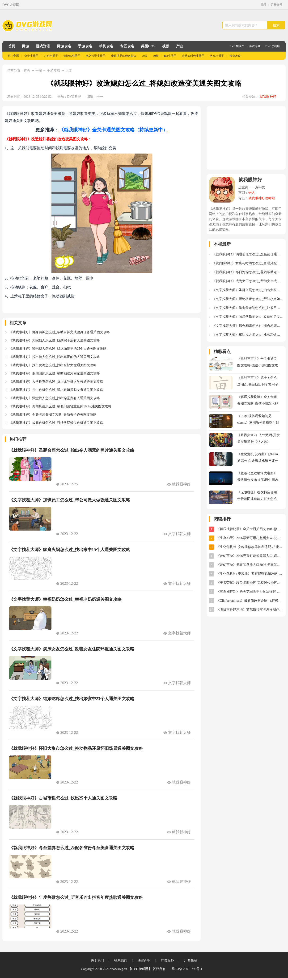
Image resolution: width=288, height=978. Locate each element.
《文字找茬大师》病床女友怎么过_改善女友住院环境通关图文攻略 (71, 649)
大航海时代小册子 (193, 55)
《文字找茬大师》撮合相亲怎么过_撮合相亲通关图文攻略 (247, 326)
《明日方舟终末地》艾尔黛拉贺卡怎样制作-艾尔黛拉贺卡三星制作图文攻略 (249, 609)
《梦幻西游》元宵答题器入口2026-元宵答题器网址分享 (249, 565)
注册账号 (276, 4)
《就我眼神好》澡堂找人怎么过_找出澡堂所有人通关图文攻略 (54, 398)
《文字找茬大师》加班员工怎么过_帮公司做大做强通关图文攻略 (69, 500)
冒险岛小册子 (71, 55)
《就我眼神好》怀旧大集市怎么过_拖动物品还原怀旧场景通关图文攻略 (76, 748)
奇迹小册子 (31, 55)
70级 (145, 55)
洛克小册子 (217, 55)
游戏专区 (254, 46)
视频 (165, 46)
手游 (39, 70)
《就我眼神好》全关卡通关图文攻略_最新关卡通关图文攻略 (53, 414)
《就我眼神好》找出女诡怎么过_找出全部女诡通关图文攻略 (53, 365)
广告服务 (167, 960)
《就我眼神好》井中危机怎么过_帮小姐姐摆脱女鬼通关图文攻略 (56, 390)
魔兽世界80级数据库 (123, 55)
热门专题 (13, 55)
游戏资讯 (43, 46)
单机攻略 (106, 46)
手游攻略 (85, 46)
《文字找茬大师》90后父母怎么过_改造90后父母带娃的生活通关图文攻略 (247, 317)
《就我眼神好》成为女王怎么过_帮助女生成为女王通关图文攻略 (247, 281)
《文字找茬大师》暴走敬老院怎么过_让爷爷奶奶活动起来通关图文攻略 (247, 308)
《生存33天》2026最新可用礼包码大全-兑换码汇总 (249, 538)
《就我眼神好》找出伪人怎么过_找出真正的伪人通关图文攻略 (54, 357)
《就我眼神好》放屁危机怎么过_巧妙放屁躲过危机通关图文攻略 (56, 423)
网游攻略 (64, 46)
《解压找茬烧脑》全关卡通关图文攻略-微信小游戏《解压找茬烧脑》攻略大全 (249, 529)
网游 (25, 46)
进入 (251, 193)
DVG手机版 (272, 46)
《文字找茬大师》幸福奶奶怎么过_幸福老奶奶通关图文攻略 (65, 599)
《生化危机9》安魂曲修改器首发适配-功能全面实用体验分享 (249, 547)
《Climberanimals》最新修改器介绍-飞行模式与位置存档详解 (249, 600)
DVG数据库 (236, 46)
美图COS (148, 46)
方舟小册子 (51, 55)
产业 (179, 46)
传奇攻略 (235, 55)
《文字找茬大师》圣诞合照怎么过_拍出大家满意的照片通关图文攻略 (247, 290)
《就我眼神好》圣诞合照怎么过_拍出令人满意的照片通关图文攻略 (71, 450)
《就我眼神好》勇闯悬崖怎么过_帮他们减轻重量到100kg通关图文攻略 (60, 406)
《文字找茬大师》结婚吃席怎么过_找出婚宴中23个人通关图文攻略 (71, 698)
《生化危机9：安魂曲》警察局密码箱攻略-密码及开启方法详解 (249, 574)
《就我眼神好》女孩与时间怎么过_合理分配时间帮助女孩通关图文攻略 (247, 263)
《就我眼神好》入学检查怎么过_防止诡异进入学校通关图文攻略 (56, 381)
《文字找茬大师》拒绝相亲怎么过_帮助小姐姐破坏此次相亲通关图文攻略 (247, 299)
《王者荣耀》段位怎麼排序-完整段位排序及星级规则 (249, 582)
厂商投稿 (190, 960)
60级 (156, 55)
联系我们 (120, 960)
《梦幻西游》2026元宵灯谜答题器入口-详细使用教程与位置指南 (249, 556)
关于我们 (97, 960)
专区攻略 (127, 46)
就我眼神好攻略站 (261, 198)
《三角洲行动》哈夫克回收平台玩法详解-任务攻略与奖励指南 (249, 591)
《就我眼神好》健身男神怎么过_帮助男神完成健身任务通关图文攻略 (59, 332)
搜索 (276, 25)
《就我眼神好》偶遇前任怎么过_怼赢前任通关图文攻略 (247, 254)
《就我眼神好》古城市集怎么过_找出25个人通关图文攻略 (63, 798)
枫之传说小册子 (96, 55)
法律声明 (144, 960)
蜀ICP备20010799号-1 (186, 969)
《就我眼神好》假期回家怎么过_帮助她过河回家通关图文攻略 (54, 373)
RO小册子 (170, 55)
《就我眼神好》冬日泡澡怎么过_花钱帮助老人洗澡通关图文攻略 (247, 272)
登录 (263, 4)
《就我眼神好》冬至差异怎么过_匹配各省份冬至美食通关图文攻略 (71, 847)
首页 (11, 46)
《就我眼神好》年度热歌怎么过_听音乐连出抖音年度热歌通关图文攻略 (76, 897)
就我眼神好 (268, 96)
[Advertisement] (246, 137)
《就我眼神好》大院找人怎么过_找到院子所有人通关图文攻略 (54, 340)
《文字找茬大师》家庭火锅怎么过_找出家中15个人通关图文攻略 (69, 549)
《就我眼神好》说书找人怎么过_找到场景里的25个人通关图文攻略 (57, 348)
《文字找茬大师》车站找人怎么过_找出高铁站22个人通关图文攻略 (247, 335)
